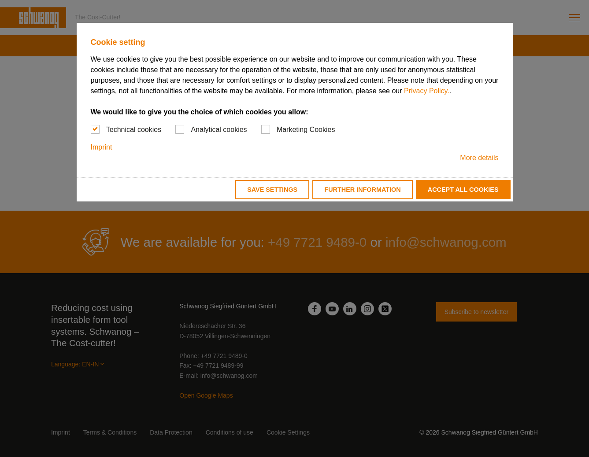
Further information (362, 189)
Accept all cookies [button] (463, 189)
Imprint (101, 147)
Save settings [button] (272, 189)
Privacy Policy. (426, 91)
